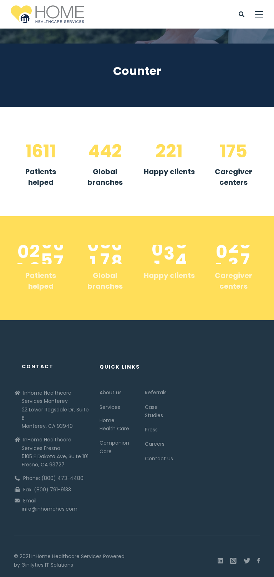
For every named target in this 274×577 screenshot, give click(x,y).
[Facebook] (258, 561)
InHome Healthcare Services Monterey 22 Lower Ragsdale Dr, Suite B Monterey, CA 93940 (55, 409)
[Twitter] (247, 561)
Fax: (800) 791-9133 (47, 489)
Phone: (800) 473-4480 (53, 478)
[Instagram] (233, 561)
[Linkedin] (220, 561)
